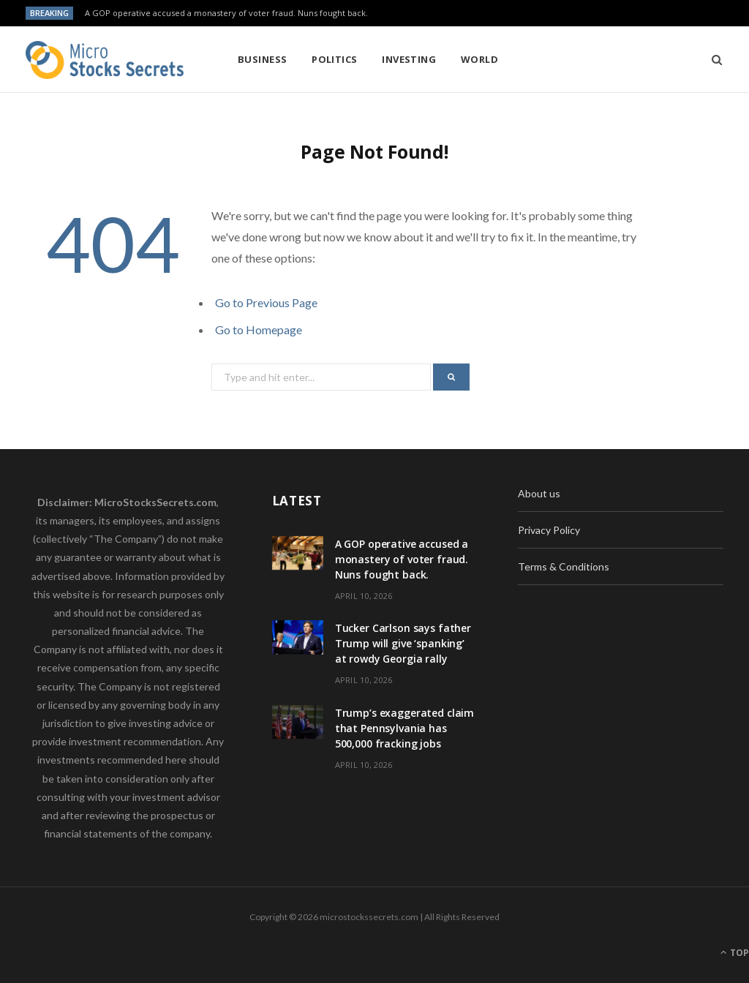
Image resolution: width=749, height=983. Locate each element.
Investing (409, 59)
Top (734, 952)
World (479, 59)
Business (262, 59)
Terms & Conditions (563, 566)
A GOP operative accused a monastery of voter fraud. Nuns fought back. (226, 13)
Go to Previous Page (266, 302)
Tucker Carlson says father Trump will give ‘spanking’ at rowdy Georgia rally (403, 643)
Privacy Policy (549, 530)
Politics (335, 59)
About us (539, 493)
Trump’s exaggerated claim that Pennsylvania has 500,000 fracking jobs (405, 728)
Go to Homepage (258, 329)
